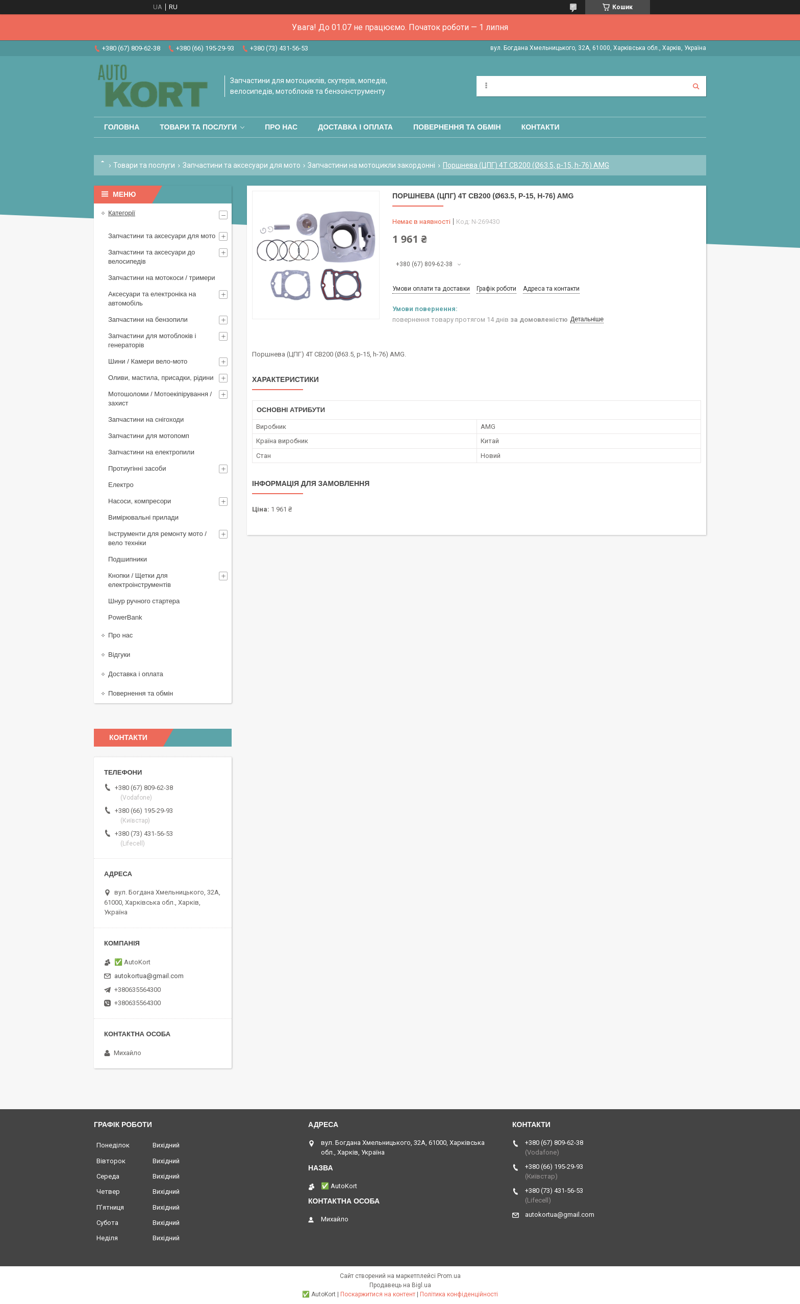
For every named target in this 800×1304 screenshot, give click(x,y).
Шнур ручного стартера (144, 601)
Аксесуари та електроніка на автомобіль (152, 298)
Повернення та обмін (457, 127)
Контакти (540, 127)
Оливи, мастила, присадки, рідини (161, 377)
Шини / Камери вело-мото (147, 361)
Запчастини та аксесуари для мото (242, 165)
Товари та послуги (198, 127)
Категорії (121, 213)
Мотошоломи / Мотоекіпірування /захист (160, 398)
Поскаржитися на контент (377, 1294)
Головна (121, 127)
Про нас (281, 127)
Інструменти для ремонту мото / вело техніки (157, 538)
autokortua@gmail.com (149, 976)
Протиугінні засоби (137, 468)
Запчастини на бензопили (148, 319)
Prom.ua (449, 1276)
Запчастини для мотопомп (148, 436)
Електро (121, 485)
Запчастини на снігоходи (146, 419)
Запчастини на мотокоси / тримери (161, 278)
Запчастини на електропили (151, 452)
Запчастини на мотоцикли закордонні (371, 165)
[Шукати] (696, 86)
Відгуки (119, 654)
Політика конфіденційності (459, 1294)
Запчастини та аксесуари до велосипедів (151, 256)
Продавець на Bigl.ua (400, 1285)
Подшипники (127, 559)
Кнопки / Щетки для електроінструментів (139, 580)
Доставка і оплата (355, 127)
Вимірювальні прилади (143, 517)
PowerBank (125, 617)
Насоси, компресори (139, 501)
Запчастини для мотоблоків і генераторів (152, 340)
